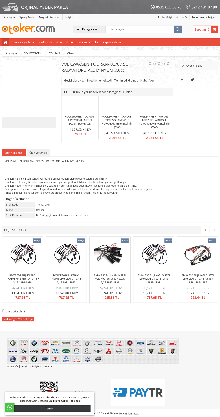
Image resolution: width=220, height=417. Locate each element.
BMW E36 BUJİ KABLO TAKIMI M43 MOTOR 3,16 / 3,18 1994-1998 (22, 279)
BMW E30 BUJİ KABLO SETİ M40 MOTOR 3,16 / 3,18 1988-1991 (154, 279)
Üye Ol (181, 17)
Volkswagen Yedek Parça (18, 319)
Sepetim (203, 29)
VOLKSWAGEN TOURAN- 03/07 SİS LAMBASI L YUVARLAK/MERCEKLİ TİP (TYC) (154, 122)
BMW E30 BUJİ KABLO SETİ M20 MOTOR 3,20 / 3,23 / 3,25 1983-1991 (110, 279)
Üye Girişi (165, 17)
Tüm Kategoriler (21, 42)
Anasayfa (13, 366)
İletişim (25, 366)
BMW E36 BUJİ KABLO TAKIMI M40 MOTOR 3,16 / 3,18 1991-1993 (66, 279)
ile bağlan (204, 17)
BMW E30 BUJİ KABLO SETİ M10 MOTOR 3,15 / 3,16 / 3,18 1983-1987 (198, 279)
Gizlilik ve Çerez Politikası (65, 400)
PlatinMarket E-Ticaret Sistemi (99, 413)
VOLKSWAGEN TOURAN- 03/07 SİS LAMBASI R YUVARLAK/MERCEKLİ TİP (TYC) (117, 122)
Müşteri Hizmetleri (42, 366)
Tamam (49, 408)
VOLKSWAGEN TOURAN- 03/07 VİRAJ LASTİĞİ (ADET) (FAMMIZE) (80, 120)
